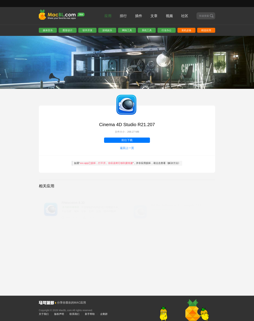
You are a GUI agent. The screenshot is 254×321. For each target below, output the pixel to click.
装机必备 (186, 30)
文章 (154, 16)
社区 (184, 16)
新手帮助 (90, 314)
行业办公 (166, 30)
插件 (138, 16)
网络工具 (127, 30)
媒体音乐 (48, 30)
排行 (123, 16)
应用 (107, 16)
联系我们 (74, 314)
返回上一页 (127, 148)
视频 (169, 16)
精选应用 (206, 30)
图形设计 (67, 30)
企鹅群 (104, 314)
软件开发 (87, 30)
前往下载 (127, 140)
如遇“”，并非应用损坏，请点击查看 (127, 163)
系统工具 (147, 30)
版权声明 (59, 314)
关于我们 (44, 314)
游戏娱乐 (107, 30)
